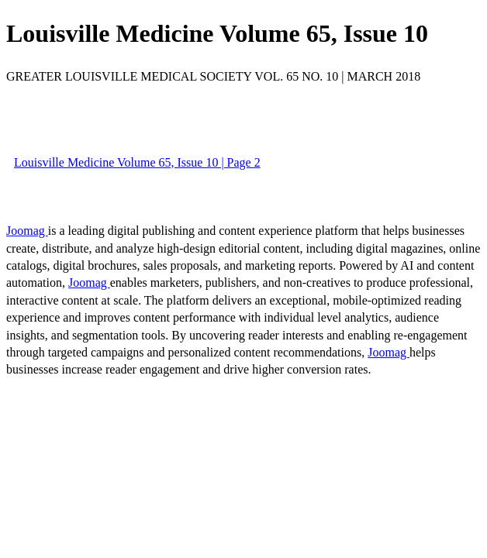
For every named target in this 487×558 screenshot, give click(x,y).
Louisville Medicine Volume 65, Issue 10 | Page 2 (137, 162)
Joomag (27, 230)
